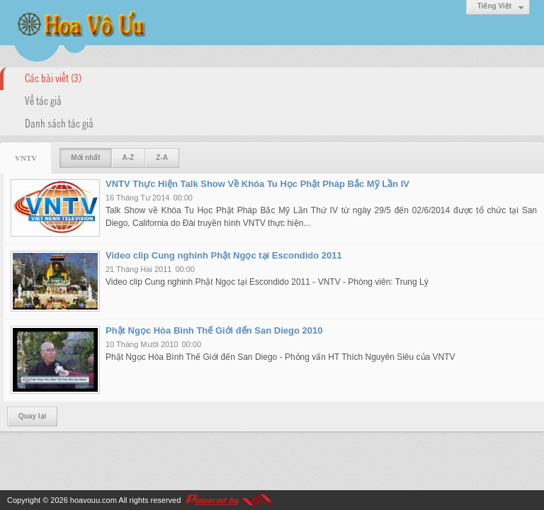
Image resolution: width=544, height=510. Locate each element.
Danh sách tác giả (59, 122)
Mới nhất (85, 158)
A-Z (129, 158)
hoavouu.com (93, 500)
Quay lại (32, 416)
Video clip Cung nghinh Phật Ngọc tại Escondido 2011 (224, 255)
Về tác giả (43, 100)
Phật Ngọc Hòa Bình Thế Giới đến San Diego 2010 (214, 330)
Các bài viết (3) (53, 77)
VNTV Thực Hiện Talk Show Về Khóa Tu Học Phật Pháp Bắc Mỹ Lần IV (257, 183)
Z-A (162, 158)
